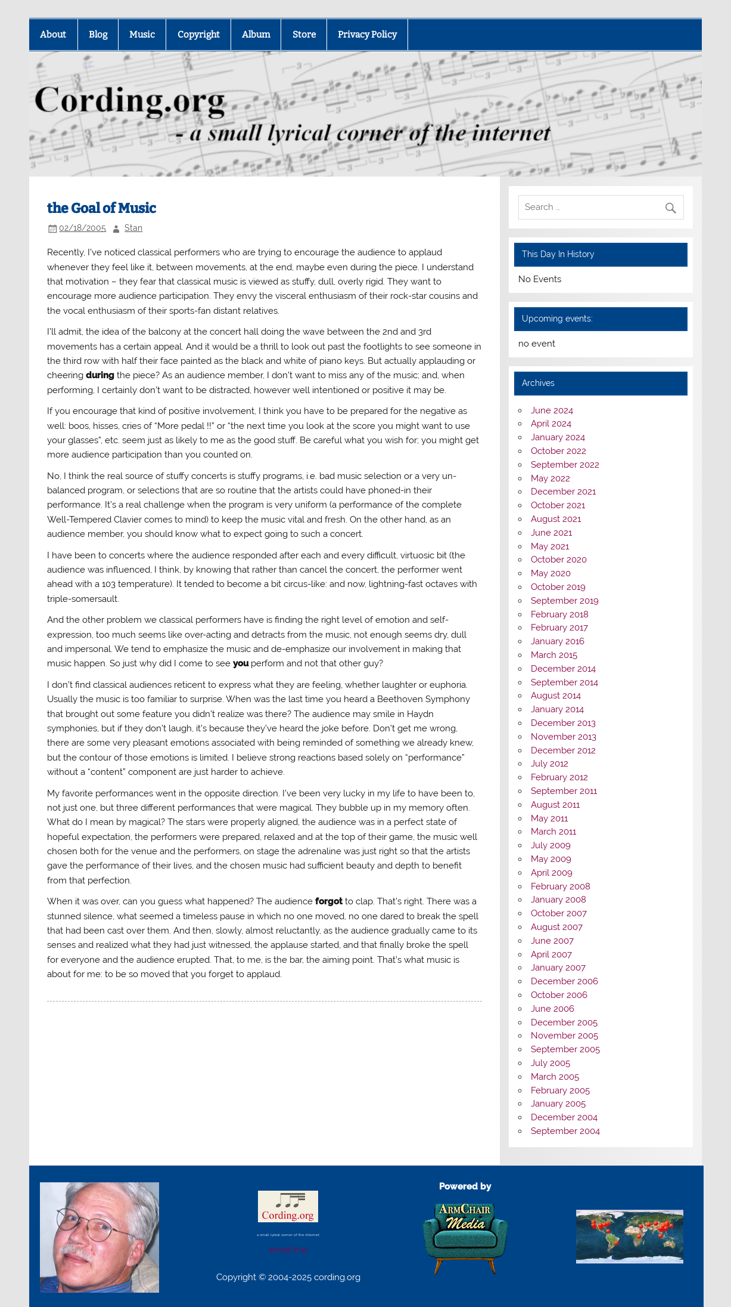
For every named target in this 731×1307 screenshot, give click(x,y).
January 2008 (558, 899)
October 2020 (559, 559)
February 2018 (560, 614)
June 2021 (551, 532)
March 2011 (553, 831)
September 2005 (565, 1049)
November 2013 (563, 736)
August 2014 (556, 695)
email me (288, 1249)
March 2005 (555, 1076)
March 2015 (554, 655)
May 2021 (550, 546)
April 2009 (552, 872)
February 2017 (559, 627)
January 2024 (558, 437)
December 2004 (564, 1117)
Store (304, 34)
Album (256, 34)
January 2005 (558, 1103)
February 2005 (560, 1090)
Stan (133, 228)
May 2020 (551, 573)
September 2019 (565, 600)
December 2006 (564, 981)
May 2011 (549, 818)
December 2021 (563, 491)
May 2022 (550, 478)
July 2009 (551, 845)
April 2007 (551, 954)
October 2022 (558, 451)
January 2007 (558, 967)
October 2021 (558, 505)
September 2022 (565, 464)
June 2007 (552, 940)
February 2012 (559, 777)
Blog (98, 34)
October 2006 (559, 995)
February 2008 (560, 886)
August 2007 (557, 927)
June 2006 (552, 1008)
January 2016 (557, 641)
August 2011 (555, 804)
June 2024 (552, 410)
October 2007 (559, 913)
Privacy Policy (367, 34)
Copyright (199, 34)
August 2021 (556, 519)
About (53, 34)
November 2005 (564, 1035)
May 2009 (551, 859)
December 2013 (563, 723)
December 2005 (564, 1022)
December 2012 (563, 750)
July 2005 (550, 1063)
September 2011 (564, 791)
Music (142, 34)
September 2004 (565, 1131)
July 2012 (549, 763)
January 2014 (557, 709)
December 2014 (563, 668)
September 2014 (564, 682)
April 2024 (551, 423)
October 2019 (558, 587)
